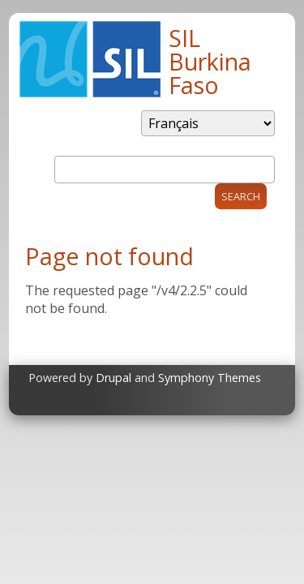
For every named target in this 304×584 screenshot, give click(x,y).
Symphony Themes (209, 377)
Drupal (113, 377)
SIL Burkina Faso (210, 61)
